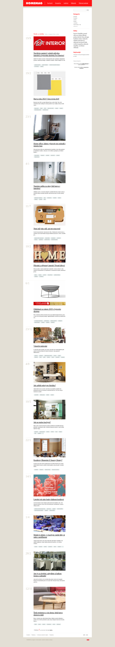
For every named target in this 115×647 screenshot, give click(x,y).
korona (36, 239)
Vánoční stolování (40, 346)
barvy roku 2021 (50, 108)
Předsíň (74, 21)
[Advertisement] (46, 21)
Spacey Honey (47, 469)
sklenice (36, 357)
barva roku (36, 108)
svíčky (59, 355)
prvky (54, 624)
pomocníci (53, 155)
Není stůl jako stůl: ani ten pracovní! (47, 228)
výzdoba (62, 357)
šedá (41, 108)
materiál (54, 197)
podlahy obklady (57, 274)
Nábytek (73, 3)
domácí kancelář (54, 239)
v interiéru (41, 276)
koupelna (80, 44)
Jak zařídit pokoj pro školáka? (45, 385)
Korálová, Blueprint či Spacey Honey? (48, 460)
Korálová (36, 469)
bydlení (61, 108)
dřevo (36, 274)
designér (52, 322)
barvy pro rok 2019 (55, 469)
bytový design (37, 322)
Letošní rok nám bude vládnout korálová (49, 499)
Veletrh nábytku (45, 64)
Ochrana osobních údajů (42, 635)
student (52, 394)
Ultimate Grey (45, 109)
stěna (55, 546)
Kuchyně (49, 3)
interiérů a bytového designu (54, 64)
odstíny (36, 199)
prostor (48, 431)
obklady (75, 47)
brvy (56, 431)
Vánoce (36, 355)
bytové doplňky (60, 508)
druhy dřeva (50, 274)
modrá (36, 546)
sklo (44, 199)
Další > (51, 630)
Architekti (75, 23)
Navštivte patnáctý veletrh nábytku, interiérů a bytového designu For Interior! (49, 54)
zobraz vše (75, 26)
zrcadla (40, 199)
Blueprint (41, 469)
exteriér (44, 274)
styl (35, 433)
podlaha (39, 433)
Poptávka (52, 635)
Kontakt (28, 635)
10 (48, 630)
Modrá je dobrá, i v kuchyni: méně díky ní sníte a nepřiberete (49, 536)
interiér (40, 274)
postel (85, 33)
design (57, 108)
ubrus (53, 357)
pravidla (47, 155)
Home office (37, 155)
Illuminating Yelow (38, 109)
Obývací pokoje (83, 3)
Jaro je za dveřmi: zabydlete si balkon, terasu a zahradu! (48, 574)
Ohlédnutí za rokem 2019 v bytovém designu (47, 310)
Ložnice (66, 3)
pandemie (41, 239)
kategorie (60, 320)
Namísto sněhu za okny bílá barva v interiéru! (47, 187)
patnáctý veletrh (37, 64)
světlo (75, 44)
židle (85, 42)
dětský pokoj (42, 394)
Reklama (33, 635)
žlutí (45, 108)
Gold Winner (46, 320)
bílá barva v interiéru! (38, 197)
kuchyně (36, 431)
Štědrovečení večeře (48, 355)
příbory (48, 357)
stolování (41, 355)
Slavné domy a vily (77, 24)
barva (39, 624)
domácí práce (47, 239)
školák (48, 394)
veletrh (42, 66)
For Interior (36, 66)
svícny (55, 355)
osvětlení (81, 46)
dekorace (58, 624)
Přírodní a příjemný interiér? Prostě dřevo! (49, 265)
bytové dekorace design (39, 510)
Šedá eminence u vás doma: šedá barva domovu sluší (48, 613)
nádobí (45, 546)
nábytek (36, 276)
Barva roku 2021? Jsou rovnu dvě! (46, 99)
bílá (44, 197)
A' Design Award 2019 (38, 320)
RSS (88, 639)
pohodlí (58, 155)
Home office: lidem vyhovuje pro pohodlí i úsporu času (49, 144)
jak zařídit (36, 394)
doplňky (76, 46)
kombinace (49, 624)
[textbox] (80, 10)
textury (59, 197)
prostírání (57, 357)
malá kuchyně (42, 431)
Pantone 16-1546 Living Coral (40, 508)
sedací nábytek (82, 39)
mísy (40, 357)
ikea (83, 37)
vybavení (42, 155)
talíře (44, 357)
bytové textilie (52, 510)
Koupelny (58, 3)
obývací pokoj (77, 35)
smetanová (49, 197)
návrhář (43, 322)
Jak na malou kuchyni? (42, 422)
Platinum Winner (53, 320)
